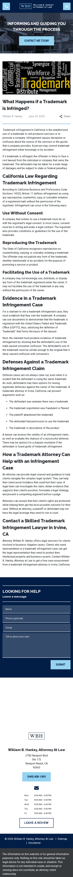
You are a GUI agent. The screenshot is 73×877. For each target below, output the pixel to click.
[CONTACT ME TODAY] (36, 40)
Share (65, 116)
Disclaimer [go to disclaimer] (34, 842)
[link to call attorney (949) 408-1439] (6, 6)
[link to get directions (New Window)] (36, 762)
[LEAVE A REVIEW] (36, 823)
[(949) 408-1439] (36, 776)
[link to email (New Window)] (36, 788)
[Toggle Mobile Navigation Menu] (67, 6)
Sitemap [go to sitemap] (62, 838)
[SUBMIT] (61, 664)
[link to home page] (37, 6)
